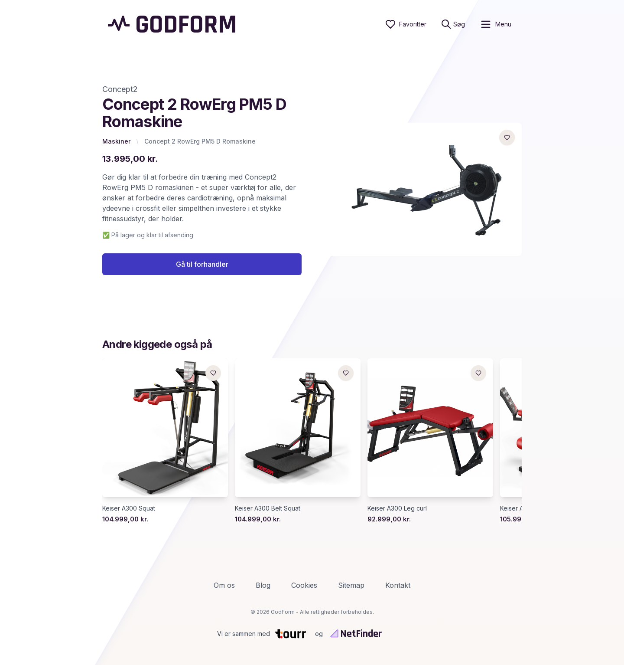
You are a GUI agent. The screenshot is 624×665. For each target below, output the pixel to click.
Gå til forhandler (202, 264)
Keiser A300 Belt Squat (267, 508)
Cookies (304, 585)
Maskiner (116, 141)
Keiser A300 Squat (128, 508)
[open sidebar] (495, 24)
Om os (224, 585)
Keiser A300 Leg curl (397, 508)
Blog (263, 585)
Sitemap (351, 585)
